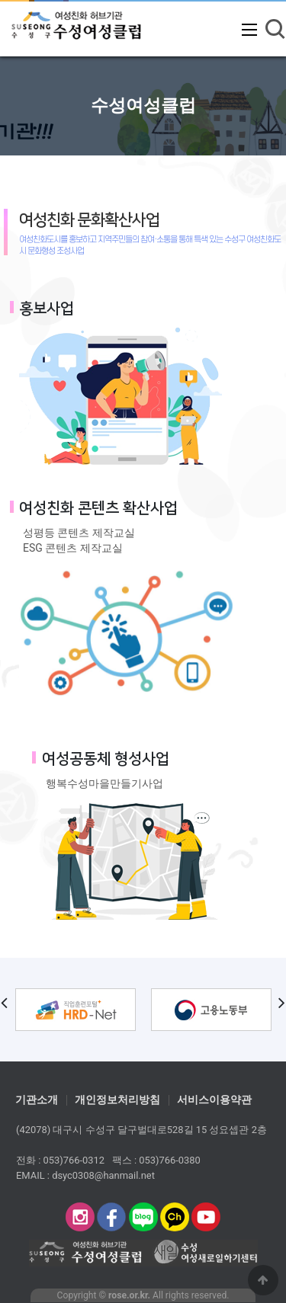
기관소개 (36, 1100)
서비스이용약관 (214, 1100)
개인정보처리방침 (117, 1100)
